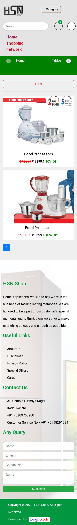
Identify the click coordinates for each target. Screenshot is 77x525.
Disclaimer (15, 356)
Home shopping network (15, 43)
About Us (13, 349)
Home (26, 60)
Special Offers (17, 370)
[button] (71, 26)
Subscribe (38, 488)
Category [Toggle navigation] (51, 9)
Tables (57, 60)
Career (12, 378)
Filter (38, 84)
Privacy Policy (17, 363)
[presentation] (8, 61)
